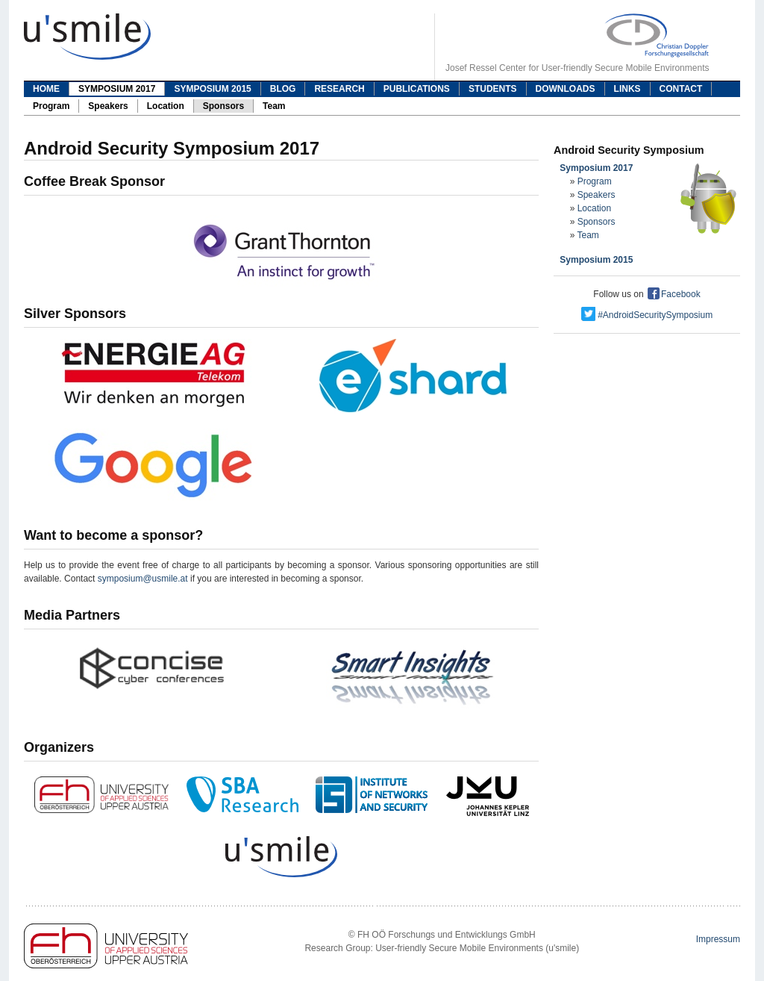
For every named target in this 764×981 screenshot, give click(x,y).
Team (274, 106)
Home (46, 89)
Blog (283, 89)
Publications (416, 89)
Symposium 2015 (212, 89)
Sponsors (223, 106)
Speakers (108, 106)
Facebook (673, 294)
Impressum (718, 939)
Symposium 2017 (116, 89)
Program (51, 106)
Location (165, 106)
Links (627, 89)
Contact (681, 89)
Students (493, 89)
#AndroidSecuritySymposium (647, 315)
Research (339, 89)
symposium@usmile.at (143, 578)
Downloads (565, 89)
